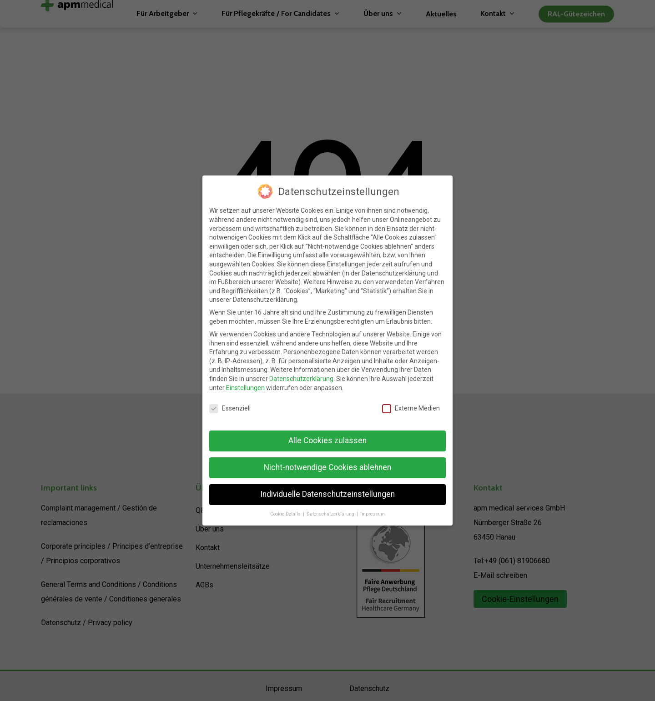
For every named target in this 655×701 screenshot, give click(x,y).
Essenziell (230, 408)
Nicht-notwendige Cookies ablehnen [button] (327, 467)
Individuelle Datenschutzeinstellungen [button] (327, 494)
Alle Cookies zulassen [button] (327, 440)
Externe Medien (411, 408)
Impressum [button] (372, 514)
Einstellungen (245, 387)
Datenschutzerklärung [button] (331, 514)
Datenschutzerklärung (301, 378)
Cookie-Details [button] (286, 514)
